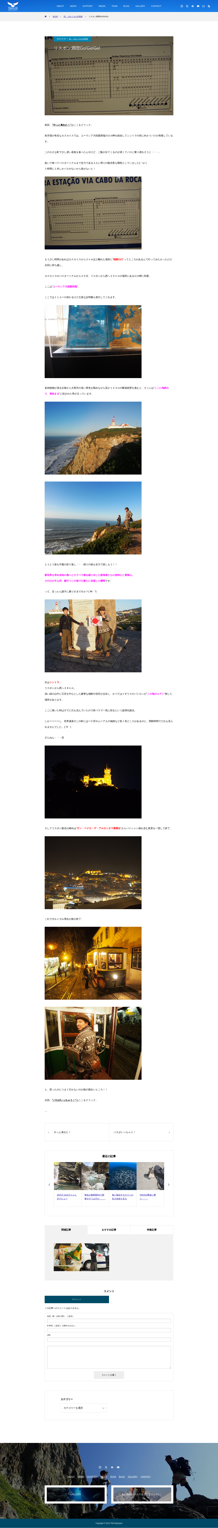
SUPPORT (88, 6)
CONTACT (156, 6)
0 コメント (76, 1299)
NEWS (73, 6)
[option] (67, 1184)
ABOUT (60, 6)
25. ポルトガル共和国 (78, 39)
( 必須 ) (60, 1316)
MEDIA (102, 6)
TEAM (114, 6)
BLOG (126, 6)
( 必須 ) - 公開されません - (61, 1326)
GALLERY (140, 6)
